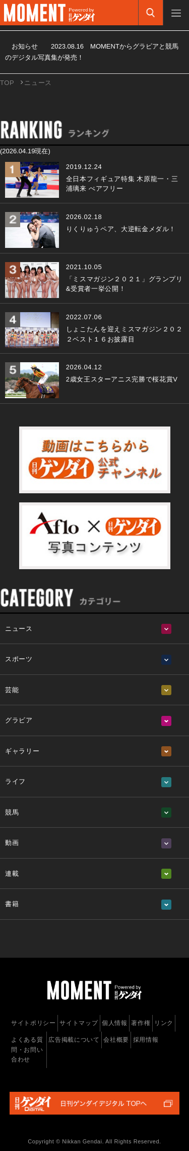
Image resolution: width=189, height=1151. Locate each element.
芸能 (12, 690)
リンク (163, 1023)
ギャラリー (22, 751)
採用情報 (146, 1039)
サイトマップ (78, 1023)
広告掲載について (73, 1039)
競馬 (12, 812)
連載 (12, 873)
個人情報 (115, 1023)
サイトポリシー (33, 1023)
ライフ (15, 781)
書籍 (12, 904)
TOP (7, 83)
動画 (12, 842)
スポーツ (19, 659)
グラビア (19, 720)
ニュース (19, 628)
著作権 (140, 1023)
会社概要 (116, 1039)
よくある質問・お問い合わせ (27, 1049)
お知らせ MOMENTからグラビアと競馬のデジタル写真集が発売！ (91, 51)
